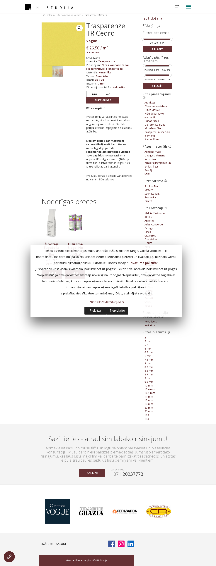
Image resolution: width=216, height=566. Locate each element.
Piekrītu (95, 310)
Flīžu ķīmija (151, 25)
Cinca (147, 232)
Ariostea (149, 220)
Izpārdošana (152, 18)
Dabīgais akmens (154, 155)
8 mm (148, 363)
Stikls (147, 174)
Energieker (150, 239)
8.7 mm (149, 374)
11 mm (148, 396)
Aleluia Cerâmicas (155, 213)
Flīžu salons (48, 15)
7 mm (101, 83)
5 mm (148, 341)
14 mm (148, 404)
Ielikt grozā (102, 100)
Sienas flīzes (114, 68)
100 (146, 415)
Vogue (91, 41)
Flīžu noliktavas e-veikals (68, 15)
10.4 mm (149, 389)
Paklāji (148, 170)
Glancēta (102, 76)
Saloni (61, 544)
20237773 (127, 474)
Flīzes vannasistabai (115, 65)
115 (146, 418)
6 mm (148, 348)
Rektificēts (150, 321)
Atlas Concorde (153, 224)
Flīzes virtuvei (95, 68)
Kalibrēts (119, 87)
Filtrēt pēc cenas (156, 33)
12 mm (148, 400)
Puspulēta (150, 197)
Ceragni (149, 228)
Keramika (105, 72)
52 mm (148, 411)
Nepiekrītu (117, 310)
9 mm (148, 378)
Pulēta (148, 201)
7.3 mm (149, 359)
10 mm (148, 385)
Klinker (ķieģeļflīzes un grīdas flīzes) (157, 164)
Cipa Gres (150, 235)
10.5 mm (149, 393)
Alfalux (148, 217)
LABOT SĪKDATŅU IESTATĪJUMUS (106, 302)
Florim (148, 243)
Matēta (148, 190)
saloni (92, 473)
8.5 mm (149, 370)
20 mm (148, 407)
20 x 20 (99, 80)
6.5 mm (149, 352)
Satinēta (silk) (152, 193)
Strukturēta (151, 186)
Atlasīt (157, 49)
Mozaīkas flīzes (153, 128)
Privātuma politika (143, 263)
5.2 (146, 345)
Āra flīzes (149, 102)
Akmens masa (152, 151)
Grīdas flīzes (151, 121)
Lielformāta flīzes (154, 124)
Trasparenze (106, 61)
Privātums (46, 544)
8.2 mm (149, 367)
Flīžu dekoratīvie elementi (154, 115)
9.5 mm (149, 382)
